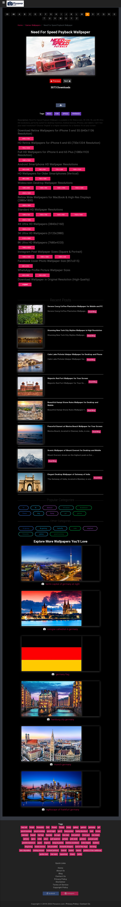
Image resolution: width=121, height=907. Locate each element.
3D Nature (66, 508)
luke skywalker (25, 850)
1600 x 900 (61, 215)
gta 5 (60, 831)
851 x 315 (25, 266)
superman (63, 854)
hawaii (33, 835)
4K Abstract (84, 508)
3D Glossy (26, 528)
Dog (38, 513)
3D (7, 14)
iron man (66, 835)
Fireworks (26, 534)
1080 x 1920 (26, 160)
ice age (57, 835)
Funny (52, 513)
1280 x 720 (26, 215)
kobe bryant (86, 843)
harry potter (69, 831)
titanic (72, 854)
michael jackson (52, 850)
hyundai (49, 835)
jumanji (65, 839)
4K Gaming (43, 528)
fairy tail (24, 827)
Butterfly (60, 528)
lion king (93, 846)
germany (92, 827)
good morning (26, 831)
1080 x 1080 (44, 257)
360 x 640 (25, 169)
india (39, 839)
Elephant (90, 528)
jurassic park (93, 839)
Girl (66, 513)
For (57, 114)
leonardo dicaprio (66, 846)
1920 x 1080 (78, 215)
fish (47, 827)
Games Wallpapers (33, 25)
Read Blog (92, 311)
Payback (76, 114)
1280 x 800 (26, 188)
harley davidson (81, 831)
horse (98, 831)
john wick (73, 839)
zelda (79, 854)
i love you (85, 835)
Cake (75, 528)
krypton (47, 843)
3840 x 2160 (26, 229)
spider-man (44, 854)
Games (79, 513)
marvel (63, 850)
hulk (91, 831)
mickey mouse (38, 850)
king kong (28, 846)
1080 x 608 (62, 257)
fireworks (40, 827)
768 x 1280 (42, 179)
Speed (65, 114)
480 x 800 (25, 179)
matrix (71, 850)
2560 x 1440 (26, 220)
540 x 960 (42, 169)
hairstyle (25, 835)
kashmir (96, 843)
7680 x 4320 (26, 247)
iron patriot (76, 835)
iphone (26, 839)
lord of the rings (81, 846)
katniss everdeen (72, 843)
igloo (33, 839)
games (83, 827)
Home (20, 25)
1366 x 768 (43, 215)
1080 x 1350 (26, 257)
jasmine (83, 839)
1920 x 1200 (79, 188)
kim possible (52, 846)
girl (99, 827)
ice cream (95, 835)
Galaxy (41, 534)
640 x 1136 (26, 139)
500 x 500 (42, 275)
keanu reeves (40, 846)
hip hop (40, 835)
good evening (39, 831)
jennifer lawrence (28, 843)
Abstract (49, 508)
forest (61, 827)
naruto (78, 850)
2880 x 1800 (26, 205)
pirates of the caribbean (92, 850)
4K (14, 14)
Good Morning (59, 534)
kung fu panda (58, 843)
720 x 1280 (59, 169)
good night (51, 831)
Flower (25, 513)
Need (49, 114)
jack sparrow (55, 839)
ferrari (32, 827)
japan (40, 843)
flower (54, 827)
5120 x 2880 (26, 238)
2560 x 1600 (26, 193)
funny (69, 827)
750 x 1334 (26, 148)
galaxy (75, 827)
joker (46, 839)
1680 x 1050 (61, 188)
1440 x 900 (43, 188)
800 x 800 (25, 275)
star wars (54, 854)
